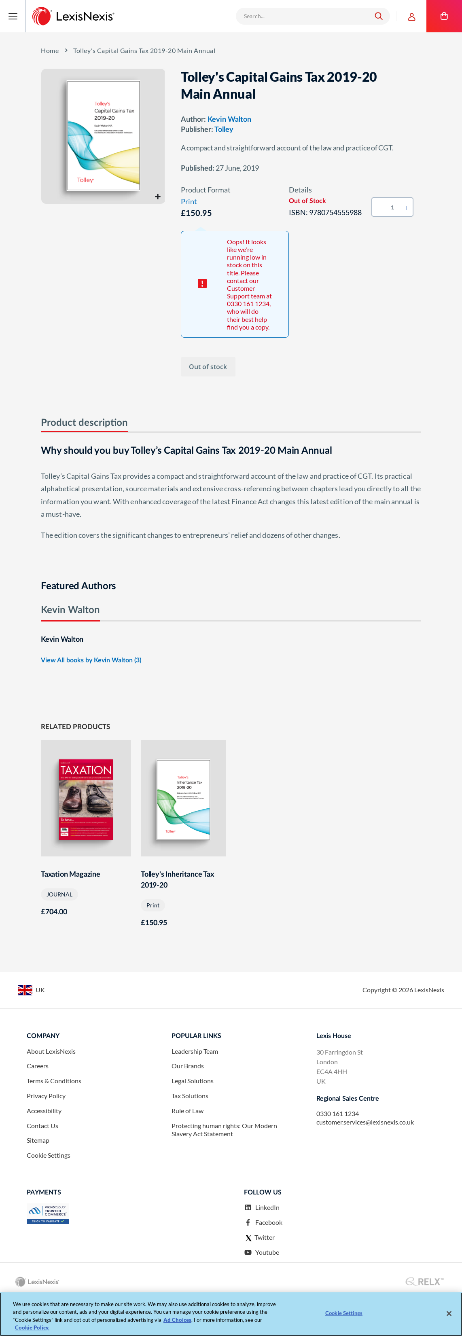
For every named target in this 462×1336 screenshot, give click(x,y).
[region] (231, 1314)
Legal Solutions (193, 1115)
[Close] (449, 1313)
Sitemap (38, 1175)
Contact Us (42, 1160)
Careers (38, 1100)
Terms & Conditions (54, 1115)
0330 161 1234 (337, 1148)
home (50, 50)
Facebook (263, 1257)
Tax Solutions (190, 1130)
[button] (157, 197)
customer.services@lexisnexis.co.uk (365, 1157)
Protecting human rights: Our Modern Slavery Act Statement (224, 1164)
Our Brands (188, 1100)
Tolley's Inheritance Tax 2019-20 (177, 884)
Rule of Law (187, 1145)
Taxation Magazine (70, 878)
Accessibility (44, 1145)
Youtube (261, 1287)
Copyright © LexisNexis (403, 1024)
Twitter (259, 1272)
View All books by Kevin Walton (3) (91, 663)
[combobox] (302, 16)
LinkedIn (262, 1242)
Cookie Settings (48, 1190)
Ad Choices (177, 1320)
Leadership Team (195, 1085)
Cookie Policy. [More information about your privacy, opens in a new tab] (32, 1327)
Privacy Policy (46, 1130)
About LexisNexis (51, 1085)
